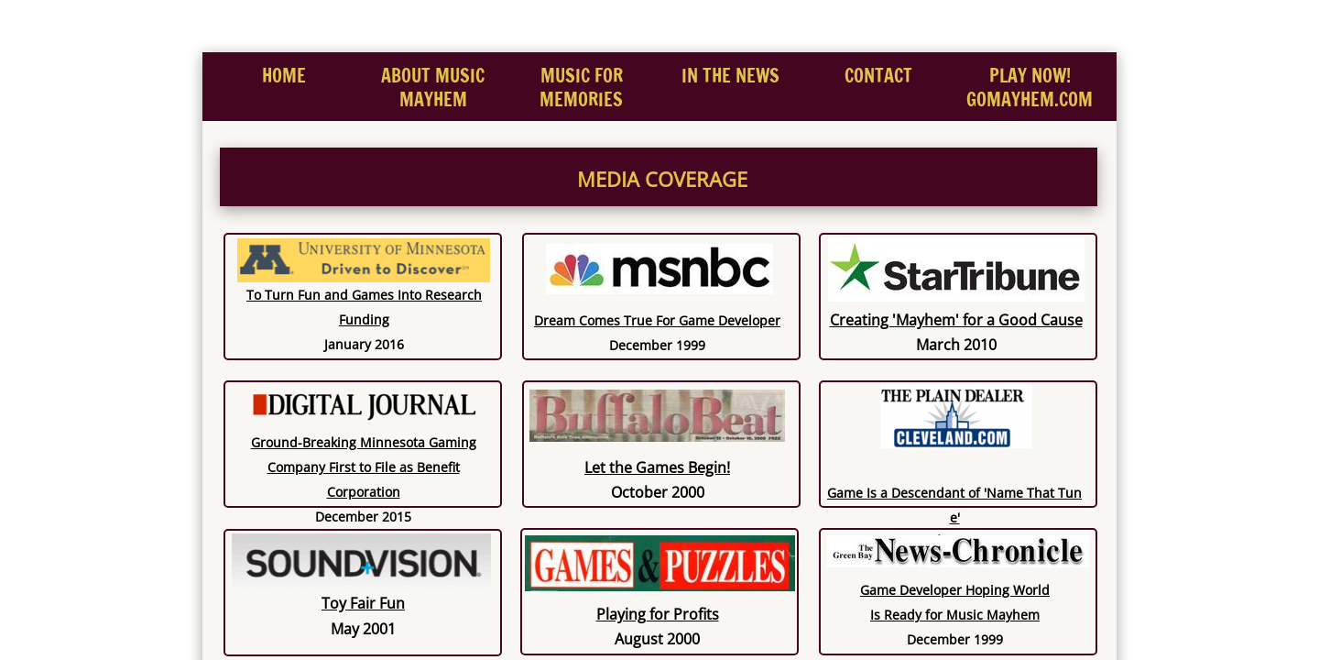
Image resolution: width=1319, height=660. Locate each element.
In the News (730, 75)
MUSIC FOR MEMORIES (581, 87)
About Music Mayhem (433, 87)
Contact (878, 75)
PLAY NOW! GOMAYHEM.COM (1029, 87)
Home (284, 75)
